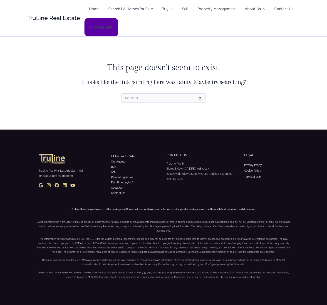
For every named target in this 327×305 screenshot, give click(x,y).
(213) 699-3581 (100, 27)
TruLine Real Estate (53, 18)
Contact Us (272, 9)
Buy (163, 9)
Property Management (209, 9)
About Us (246, 9)
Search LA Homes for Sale (128, 9)
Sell (179, 9)
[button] (166, 9)
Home (93, 9)
